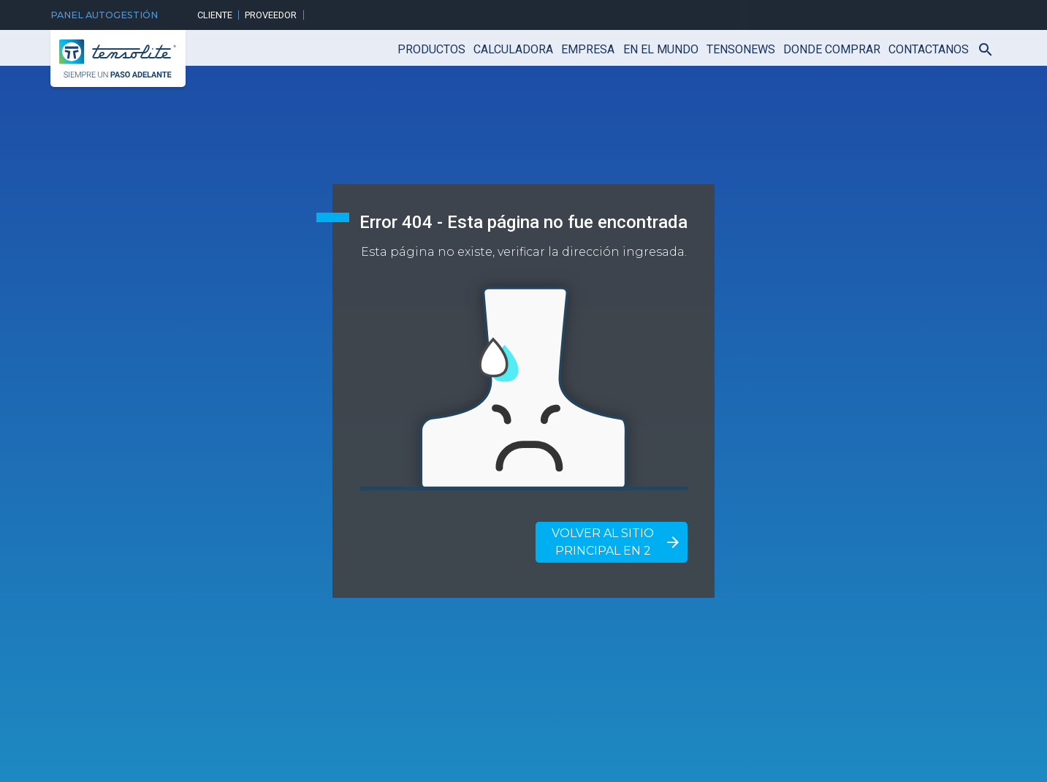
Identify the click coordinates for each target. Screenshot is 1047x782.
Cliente (214, 15)
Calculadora (513, 49)
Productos (431, 49)
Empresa (587, 49)
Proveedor (271, 15)
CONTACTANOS (928, 49)
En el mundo (660, 49)
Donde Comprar (831, 49)
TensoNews (741, 49)
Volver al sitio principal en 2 (617, 542)
